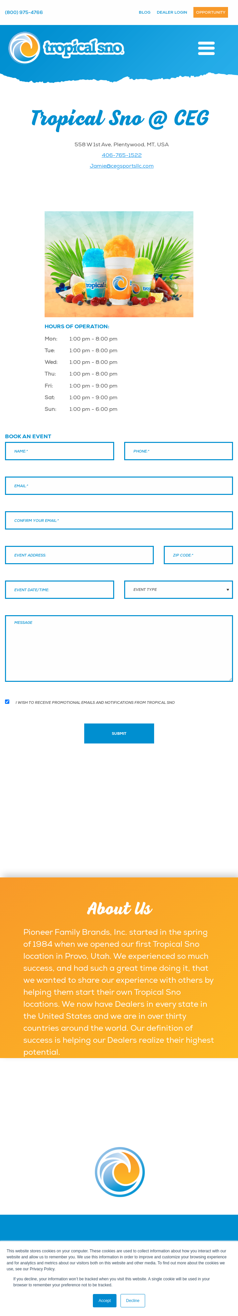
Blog (144, 12)
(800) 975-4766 (24, 12)
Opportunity (210, 12)
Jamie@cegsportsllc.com (122, 166)
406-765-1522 (122, 155)
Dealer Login (172, 12)
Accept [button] (105, 1300)
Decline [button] (132, 1300)
